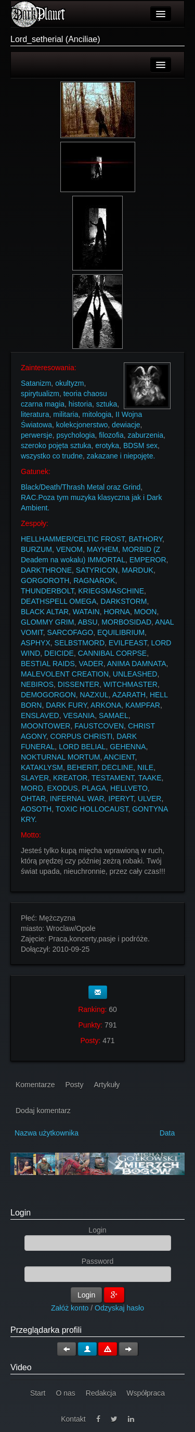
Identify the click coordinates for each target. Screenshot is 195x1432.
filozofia (111, 435)
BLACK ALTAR (45, 611)
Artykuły (107, 1084)
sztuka (106, 404)
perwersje (37, 435)
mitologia (96, 414)
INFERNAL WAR (77, 798)
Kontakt (73, 1419)
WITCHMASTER (130, 684)
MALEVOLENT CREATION (65, 674)
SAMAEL (113, 715)
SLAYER (35, 778)
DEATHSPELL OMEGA (58, 601)
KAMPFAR (142, 705)
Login (20, 1212)
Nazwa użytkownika (47, 1133)
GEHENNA (128, 746)
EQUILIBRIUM (121, 632)
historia (80, 404)
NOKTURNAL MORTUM (60, 757)
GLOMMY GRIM (47, 622)
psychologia (75, 435)
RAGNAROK (94, 580)
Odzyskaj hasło (119, 1308)
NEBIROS (37, 684)
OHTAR (33, 798)
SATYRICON (97, 570)
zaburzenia (145, 435)
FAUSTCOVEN (99, 726)
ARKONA (105, 705)
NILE (145, 767)
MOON (145, 611)
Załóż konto (69, 1308)
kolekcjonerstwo (82, 425)
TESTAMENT (113, 778)
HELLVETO (129, 788)
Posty (74, 1084)
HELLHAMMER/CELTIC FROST (73, 539)
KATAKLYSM (42, 767)
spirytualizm (40, 393)
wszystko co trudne (52, 456)
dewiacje (126, 425)
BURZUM (36, 549)
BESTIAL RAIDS (48, 663)
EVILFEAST (128, 643)
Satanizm (36, 383)
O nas (65, 1393)
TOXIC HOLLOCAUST (92, 809)
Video (21, 1367)
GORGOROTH (45, 580)
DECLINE (118, 767)
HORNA (116, 611)
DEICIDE (59, 653)
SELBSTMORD (80, 643)
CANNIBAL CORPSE (112, 653)
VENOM (69, 549)
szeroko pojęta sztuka (56, 445)
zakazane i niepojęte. (121, 456)
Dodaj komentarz (43, 1110)
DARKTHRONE (46, 570)
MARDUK (137, 570)
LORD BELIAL (82, 746)
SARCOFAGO (70, 632)
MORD (32, 788)
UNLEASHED (135, 674)
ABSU (87, 622)
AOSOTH (36, 809)
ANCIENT (119, 757)
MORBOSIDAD (126, 622)
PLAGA (94, 788)
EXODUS (62, 788)
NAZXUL (94, 695)
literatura (35, 414)
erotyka (107, 445)
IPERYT (121, 798)
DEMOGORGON (48, 695)
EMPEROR (147, 560)
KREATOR (70, 778)
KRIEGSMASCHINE (111, 591)
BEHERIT (82, 767)
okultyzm (69, 383)
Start (38, 1393)
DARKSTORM (123, 601)
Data (167, 1133)
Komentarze (35, 1084)
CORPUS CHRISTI (81, 736)
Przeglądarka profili (46, 1330)
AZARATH (129, 695)
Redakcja (101, 1393)
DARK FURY (66, 705)
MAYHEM (102, 549)
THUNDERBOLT (47, 591)
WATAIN (86, 611)
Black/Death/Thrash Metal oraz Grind (80, 487)
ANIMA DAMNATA (136, 663)
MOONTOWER (45, 726)
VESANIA (79, 715)
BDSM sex (140, 445)
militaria (65, 414)
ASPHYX (35, 643)
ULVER (150, 798)
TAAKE (150, 778)
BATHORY (145, 539)
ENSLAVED (40, 715)
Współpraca (145, 1393)
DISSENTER (78, 684)
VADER (91, 663)
